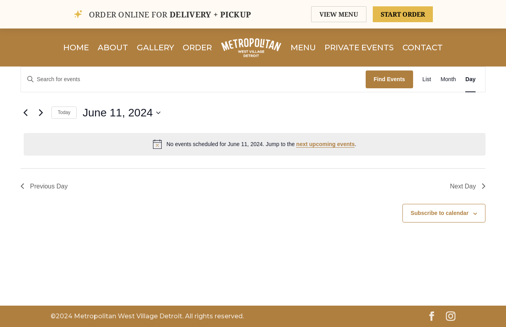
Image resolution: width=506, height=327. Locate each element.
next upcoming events (325, 144)
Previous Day (44, 186)
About (113, 47)
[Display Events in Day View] (470, 79)
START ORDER (403, 14)
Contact (422, 47)
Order (197, 47)
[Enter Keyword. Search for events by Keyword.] (193, 79)
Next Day (467, 186)
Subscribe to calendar (439, 213)
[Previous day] (25, 113)
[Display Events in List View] (427, 79)
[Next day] (40, 113)
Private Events (359, 47)
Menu (303, 47)
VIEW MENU (338, 14)
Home (76, 47)
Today (64, 112)
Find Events (389, 79)
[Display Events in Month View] (448, 79)
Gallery (155, 47)
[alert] (254, 144)
